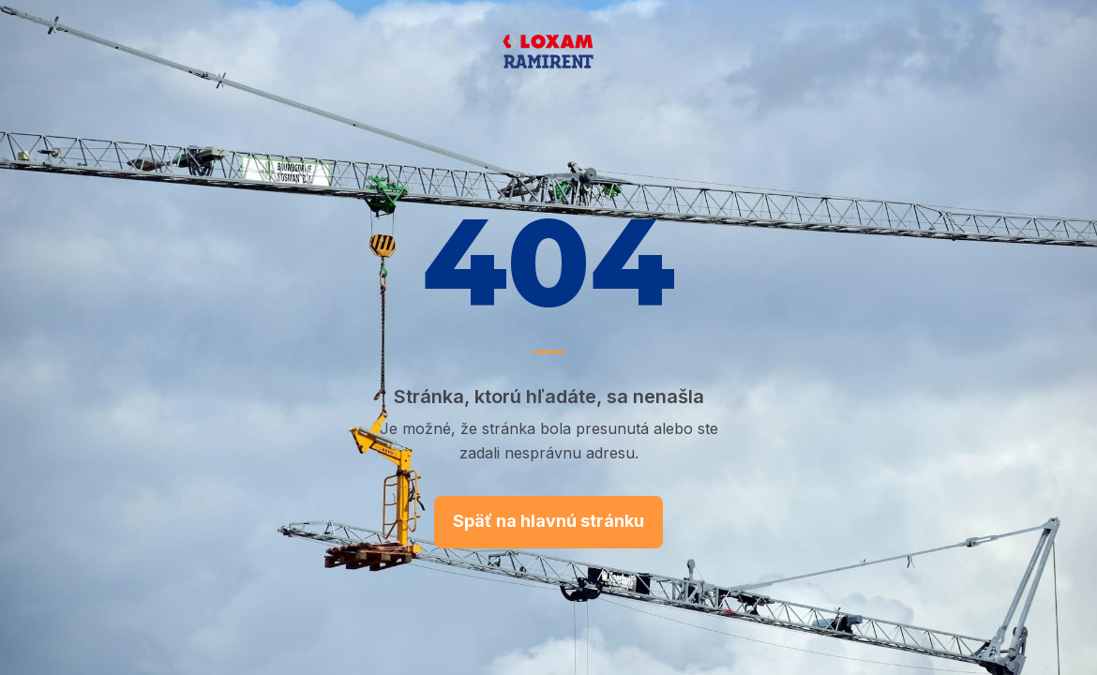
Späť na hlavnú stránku (548, 521)
